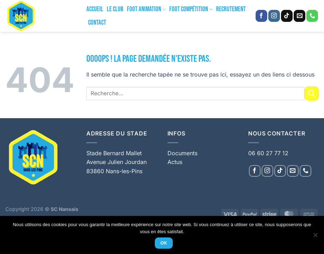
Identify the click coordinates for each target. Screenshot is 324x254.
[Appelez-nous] (312, 16)
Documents (182, 153)
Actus (174, 161)
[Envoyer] (312, 93)
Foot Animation (146, 9)
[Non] (315, 237)
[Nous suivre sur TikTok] (287, 16)
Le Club (115, 9)
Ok (163, 243)
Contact (97, 23)
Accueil (94, 9)
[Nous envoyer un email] (299, 16)
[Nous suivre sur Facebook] (261, 16)
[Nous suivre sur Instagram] (274, 16)
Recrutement (231, 9)
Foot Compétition (191, 9)
